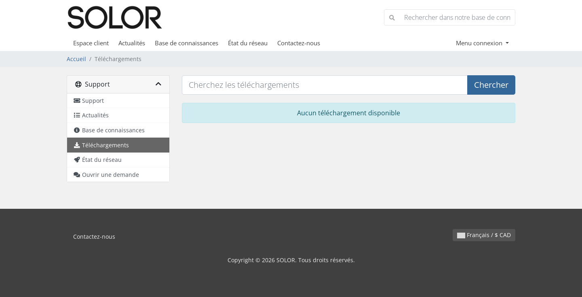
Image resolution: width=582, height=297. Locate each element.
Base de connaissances (186, 43)
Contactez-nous (298, 43)
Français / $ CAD (484, 235)
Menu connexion (480, 43)
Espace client (91, 43)
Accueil (76, 59)
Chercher (491, 84)
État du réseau (248, 43)
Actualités (131, 43)
